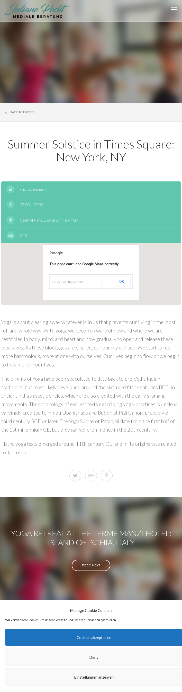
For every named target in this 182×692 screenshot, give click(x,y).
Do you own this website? (68, 282)
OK (121, 281)
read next (91, 565)
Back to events (19, 112)
